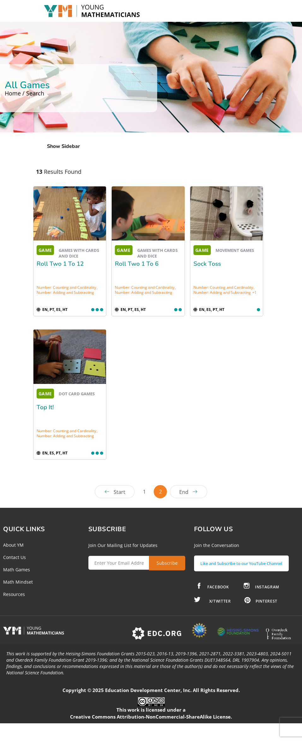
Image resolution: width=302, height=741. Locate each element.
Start (119, 492)
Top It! (45, 407)
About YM (13, 545)
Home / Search (24, 93)
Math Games (16, 570)
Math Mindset (18, 582)
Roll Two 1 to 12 (60, 264)
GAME (45, 250)
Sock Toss (207, 264)
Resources (14, 594)
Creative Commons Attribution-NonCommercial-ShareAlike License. (151, 725)
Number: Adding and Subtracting (65, 292)
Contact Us (14, 557)
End (183, 492)
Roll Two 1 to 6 (136, 264)
